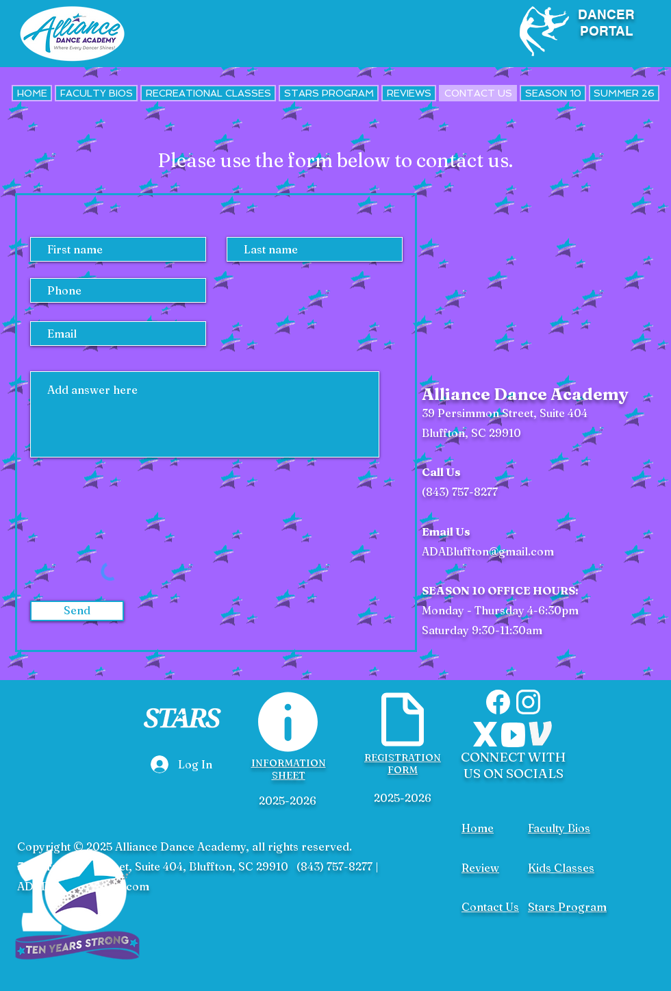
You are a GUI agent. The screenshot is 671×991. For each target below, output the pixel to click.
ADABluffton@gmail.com (488, 551)
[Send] (77, 611)
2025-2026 (287, 800)
